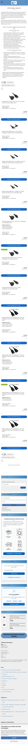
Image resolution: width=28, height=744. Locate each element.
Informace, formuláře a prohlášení (9, 678)
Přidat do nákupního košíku (14, 119)
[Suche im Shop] (14, 570)
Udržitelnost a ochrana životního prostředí (11, 670)
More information (14, 741)
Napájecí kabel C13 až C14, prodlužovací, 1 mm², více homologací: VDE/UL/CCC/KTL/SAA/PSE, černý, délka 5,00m (13, 430)
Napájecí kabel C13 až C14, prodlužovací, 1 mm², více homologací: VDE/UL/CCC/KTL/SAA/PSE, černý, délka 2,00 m (13, 356)
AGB (3, 687)
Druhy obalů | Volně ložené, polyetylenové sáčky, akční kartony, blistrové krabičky (14, 705)
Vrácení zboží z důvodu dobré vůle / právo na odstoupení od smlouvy (14, 673)
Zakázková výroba (6, 709)
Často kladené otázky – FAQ (8, 676)
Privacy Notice (5, 735)
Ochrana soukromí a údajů (8, 689)
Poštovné (4, 685)
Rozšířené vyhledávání (14, 577)
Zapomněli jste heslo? (6, 509)
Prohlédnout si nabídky (14, 604)
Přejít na (23, 487)
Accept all (14, 737)
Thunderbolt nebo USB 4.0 (7, 716)
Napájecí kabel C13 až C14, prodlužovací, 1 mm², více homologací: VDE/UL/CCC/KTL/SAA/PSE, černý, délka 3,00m (13, 394)
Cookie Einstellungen (6, 691)
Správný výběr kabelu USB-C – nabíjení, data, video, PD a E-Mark (14, 712)
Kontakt (4, 683)
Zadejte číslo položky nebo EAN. (8, 482)
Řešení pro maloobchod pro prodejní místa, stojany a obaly (13, 701)
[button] (2, 82)
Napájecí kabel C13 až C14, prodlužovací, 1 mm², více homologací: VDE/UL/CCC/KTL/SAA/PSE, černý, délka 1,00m (13, 319)
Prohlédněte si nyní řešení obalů (14, 553)
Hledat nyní (14, 573)
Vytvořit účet (4, 508)
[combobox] (10, 82)
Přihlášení (14, 505)
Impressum (4, 680)
